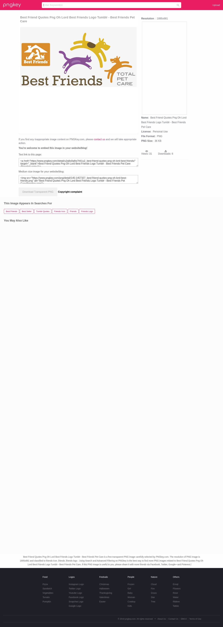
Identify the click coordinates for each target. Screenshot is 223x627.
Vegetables (48, 593)
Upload (216, 5)
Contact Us (173, 619)
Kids (130, 606)
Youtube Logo (75, 593)
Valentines (104, 597)
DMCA (184, 619)
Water (176, 597)
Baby (130, 593)
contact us (99, 139)
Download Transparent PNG (37, 192)
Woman (131, 597)
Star (153, 597)
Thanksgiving (105, 593)
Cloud (154, 584)
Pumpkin (47, 601)
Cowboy (132, 601)
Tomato (46, 597)
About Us (161, 619)
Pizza (45, 584)
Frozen (131, 584)
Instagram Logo (76, 584)
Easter (102, 601)
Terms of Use (195, 619)
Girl (129, 588)
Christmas (104, 584)
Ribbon (176, 601)
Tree (153, 601)
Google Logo (75, 606)
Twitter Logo (75, 588)
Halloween (104, 588)
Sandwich (47, 588)
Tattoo (176, 606)
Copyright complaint (70, 192)
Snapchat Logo (76, 601)
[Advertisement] (56, 110)
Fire (153, 588)
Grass (154, 593)
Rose (175, 593)
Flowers (176, 588)
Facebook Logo (76, 597)
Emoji (175, 584)
